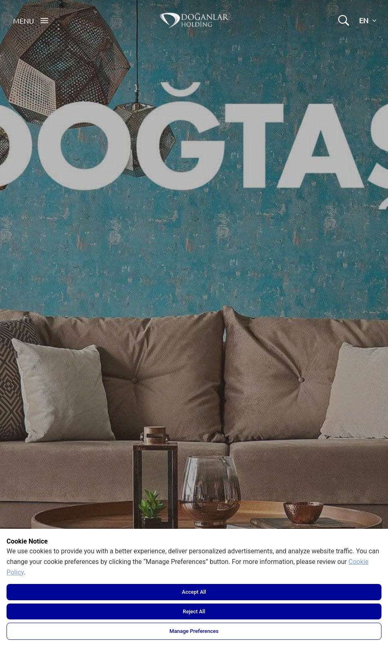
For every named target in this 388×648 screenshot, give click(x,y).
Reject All (194, 611)
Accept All (194, 592)
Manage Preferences (193, 631)
